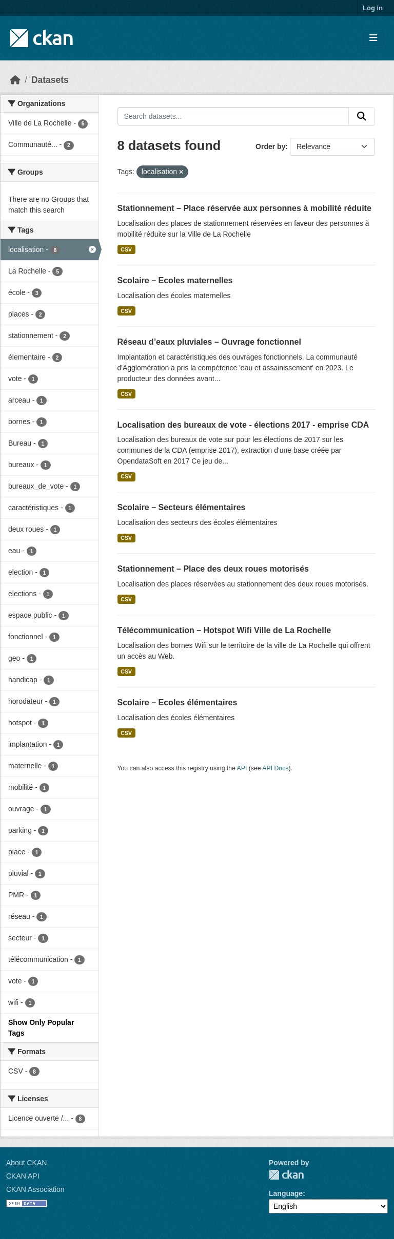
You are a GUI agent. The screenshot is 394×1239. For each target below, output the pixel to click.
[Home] (15, 80)
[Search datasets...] (233, 116)
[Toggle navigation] (373, 38)
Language (286, 1193)
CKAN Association (35, 1189)
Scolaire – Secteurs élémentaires (181, 507)
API (242, 768)
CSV (126, 249)
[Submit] (361, 116)
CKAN (286, 1174)
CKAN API (23, 1176)
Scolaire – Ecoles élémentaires (177, 702)
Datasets (50, 80)
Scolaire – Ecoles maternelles (175, 280)
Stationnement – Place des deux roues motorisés (213, 568)
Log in (373, 8)
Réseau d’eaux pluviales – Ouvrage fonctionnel (209, 342)
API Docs (275, 768)
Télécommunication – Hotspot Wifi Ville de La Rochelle (224, 630)
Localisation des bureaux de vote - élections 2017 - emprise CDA (243, 425)
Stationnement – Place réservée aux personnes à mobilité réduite (244, 208)
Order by (270, 146)
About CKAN (26, 1163)
